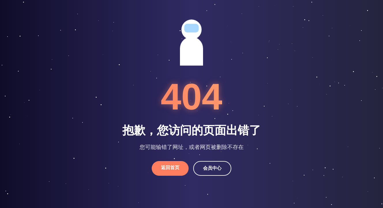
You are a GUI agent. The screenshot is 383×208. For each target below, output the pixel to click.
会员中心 (212, 168)
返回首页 (170, 167)
